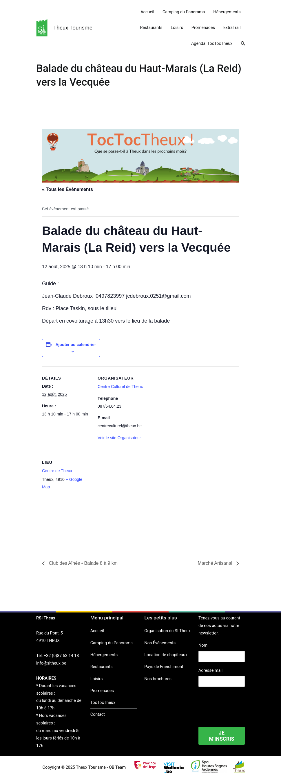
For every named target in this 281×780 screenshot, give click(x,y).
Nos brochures (157, 678)
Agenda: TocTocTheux (211, 43)
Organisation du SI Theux (167, 630)
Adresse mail (210, 670)
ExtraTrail (232, 27)
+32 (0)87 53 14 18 (61, 655)
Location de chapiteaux (165, 654)
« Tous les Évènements (67, 189)
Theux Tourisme (72, 27)
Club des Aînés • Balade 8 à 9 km (83, 563)
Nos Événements (160, 643)
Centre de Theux (57, 470)
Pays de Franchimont (163, 666)
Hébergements (226, 12)
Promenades (203, 27)
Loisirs (177, 27)
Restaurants (151, 27)
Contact (97, 714)
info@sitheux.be (51, 663)
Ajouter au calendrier (75, 344)
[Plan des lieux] (128, 490)
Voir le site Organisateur (119, 437)
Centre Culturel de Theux (120, 386)
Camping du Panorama (184, 12)
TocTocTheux (102, 702)
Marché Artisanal (215, 563)
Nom (202, 645)
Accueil (147, 12)
